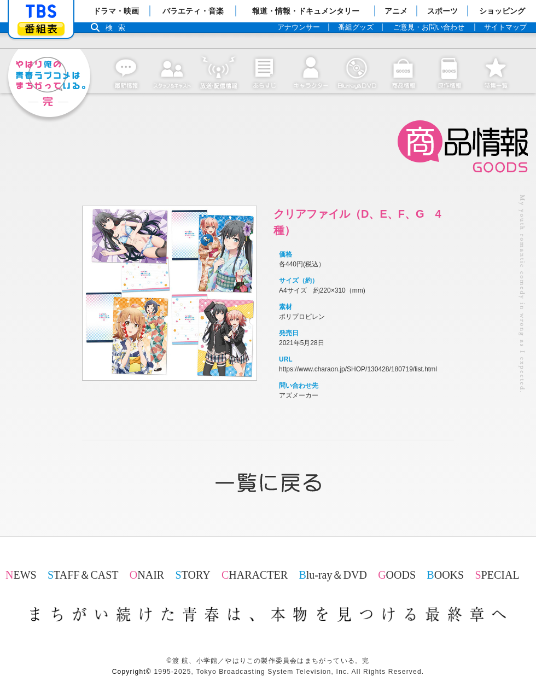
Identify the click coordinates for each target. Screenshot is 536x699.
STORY (193, 575)
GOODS (397, 575)
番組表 (41, 29)
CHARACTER (255, 575)
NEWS (21, 575)
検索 (118, 28)
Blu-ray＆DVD (332, 575)
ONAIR (147, 575)
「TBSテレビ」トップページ (41, 11)
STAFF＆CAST (83, 575)
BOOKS (445, 575)
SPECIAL (497, 575)
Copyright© (132, 671)
